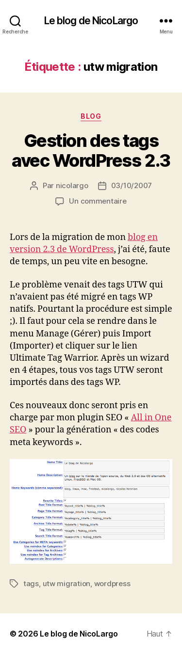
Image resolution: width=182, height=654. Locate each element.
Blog (91, 116)
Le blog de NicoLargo (91, 21)
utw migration (67, 583)
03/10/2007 (131, 185)
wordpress (112, 583)
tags (31, 583)
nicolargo (72, 185)
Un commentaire (97, 201)
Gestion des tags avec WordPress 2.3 (91, 150)
